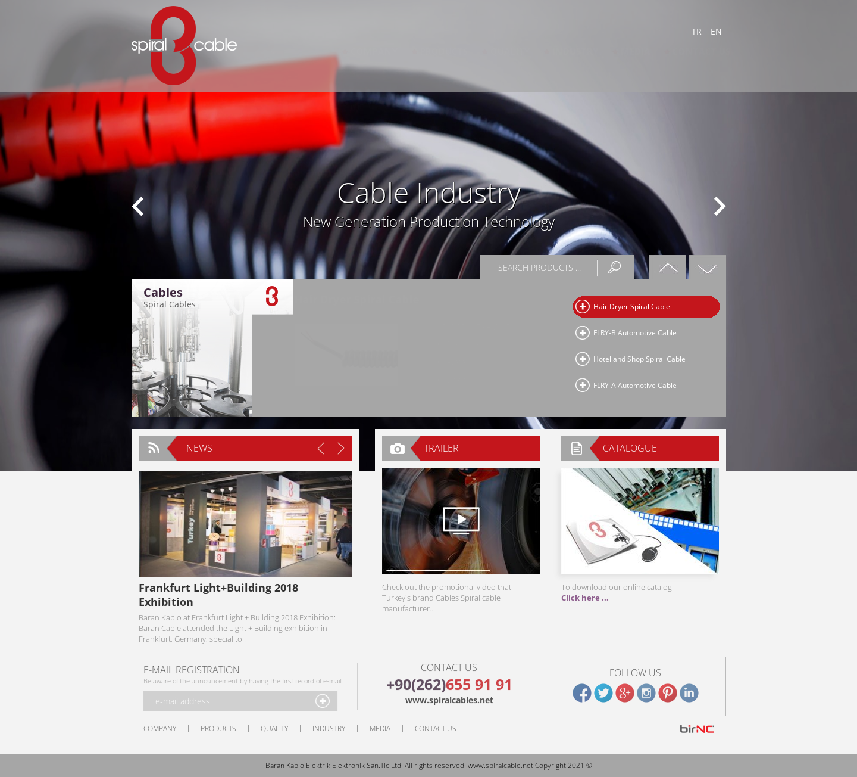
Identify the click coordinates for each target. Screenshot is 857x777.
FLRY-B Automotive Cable (635, 333)
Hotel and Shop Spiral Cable (639, 359)
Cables (163, 293)
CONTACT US (690, 51)
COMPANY (362, 51)
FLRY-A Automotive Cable (635, 385)
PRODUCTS (432, 51)
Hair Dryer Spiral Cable (631, 307)
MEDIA (624, 51)
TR (697, 31)
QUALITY (498, 51)
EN (716, 31)
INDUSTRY (563, 51)
